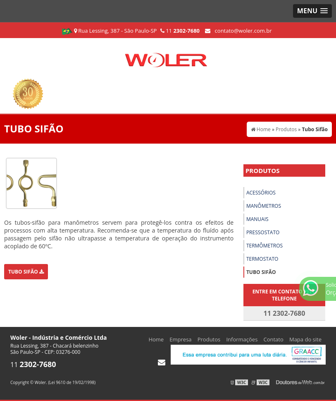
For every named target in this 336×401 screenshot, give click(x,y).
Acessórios (261, 192)
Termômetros (264, 245)
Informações (241, 339)
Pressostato (263, 232)
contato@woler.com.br (238, 30)
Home (156, 339)
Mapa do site (305, 339)
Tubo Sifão (26, 271)
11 (180, 30)
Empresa (180, 339)
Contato (274, 339)
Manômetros (263, 205)
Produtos (262, 170)
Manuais (257, 219)
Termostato (262, 258)
